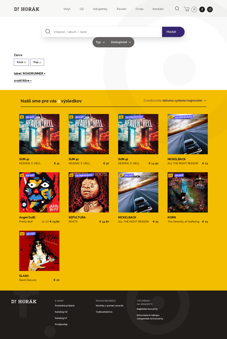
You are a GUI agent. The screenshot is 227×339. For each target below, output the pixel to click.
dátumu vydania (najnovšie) (182, 90)
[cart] (186, 9)
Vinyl (67, 9)
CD (82, 9)
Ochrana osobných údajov (116, 333)
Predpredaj (61, 314)
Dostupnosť (147, 31)
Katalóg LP (61, 308)
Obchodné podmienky (69, 333)
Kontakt (158, 9)
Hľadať (171, 31)
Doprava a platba (161, 333)
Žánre (18, 44)
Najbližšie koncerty (147, 298)
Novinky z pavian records (109, 295)
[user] (194, 9)
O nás (139, 9)
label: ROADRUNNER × (29, 63)
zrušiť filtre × (22, 70)
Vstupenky (100, 9)
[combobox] (81, 32)
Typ (127, 31)
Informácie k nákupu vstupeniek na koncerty (150, 307)
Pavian (121, 9)
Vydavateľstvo (104, 301)
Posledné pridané (65, 295)
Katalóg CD (61, 301)
